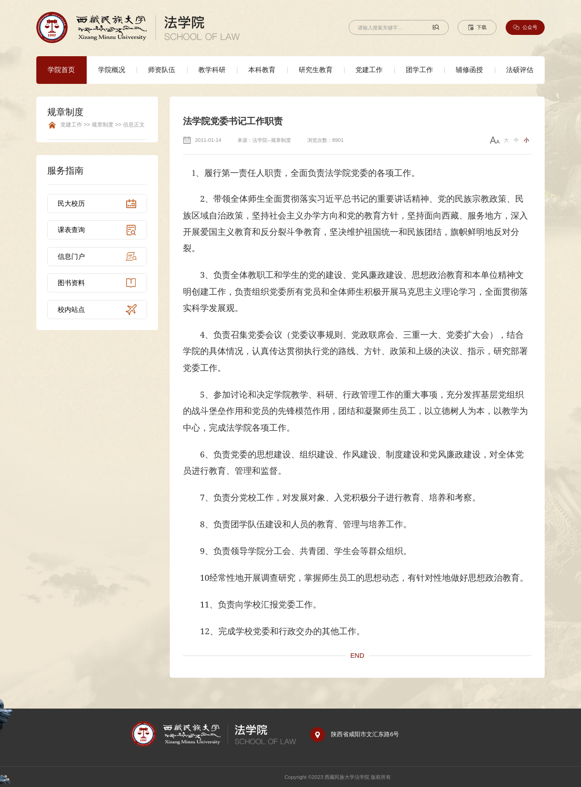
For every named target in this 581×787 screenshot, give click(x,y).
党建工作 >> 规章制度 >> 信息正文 (102, 125)
